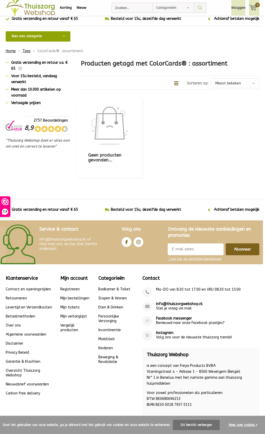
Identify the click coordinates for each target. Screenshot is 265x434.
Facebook (126, 214)
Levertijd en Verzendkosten (29, 280)
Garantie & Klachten (23, 335)
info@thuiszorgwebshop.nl (179, 277)
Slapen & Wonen (112, 271)
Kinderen (105, 321)
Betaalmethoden (20, 290)
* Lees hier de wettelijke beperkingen (195, 232)
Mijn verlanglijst (73, 290)
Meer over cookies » (243, 425)
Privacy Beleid (17, 326)
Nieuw (81, 8)
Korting (66, 8)
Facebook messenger (174, 292)
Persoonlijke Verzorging (108, 292)
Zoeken (200, 8)
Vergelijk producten (69, 301)
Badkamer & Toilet (114, 262)
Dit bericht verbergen (196, 425)
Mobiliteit (106, 312)
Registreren (70, 262)
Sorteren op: (197, 87)
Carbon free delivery (23, 367)
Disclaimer (14, 317)
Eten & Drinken (110, 280)
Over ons (13, 299)
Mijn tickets (70, 280)
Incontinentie (109, 303)
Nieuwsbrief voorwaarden (27, 357)
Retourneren (16, 271)
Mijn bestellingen (74, 271)
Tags (27, 55)
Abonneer (242, 222)
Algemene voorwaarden (26, 308)
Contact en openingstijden (28, 262)
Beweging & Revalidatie (108, 332)
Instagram (138, 214)
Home (11, 55)
